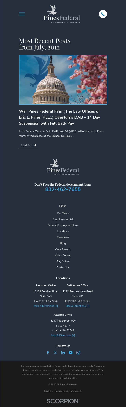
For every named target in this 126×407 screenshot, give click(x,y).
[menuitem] (48, 391)
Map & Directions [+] (46, 306)
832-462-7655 (63, 189)
